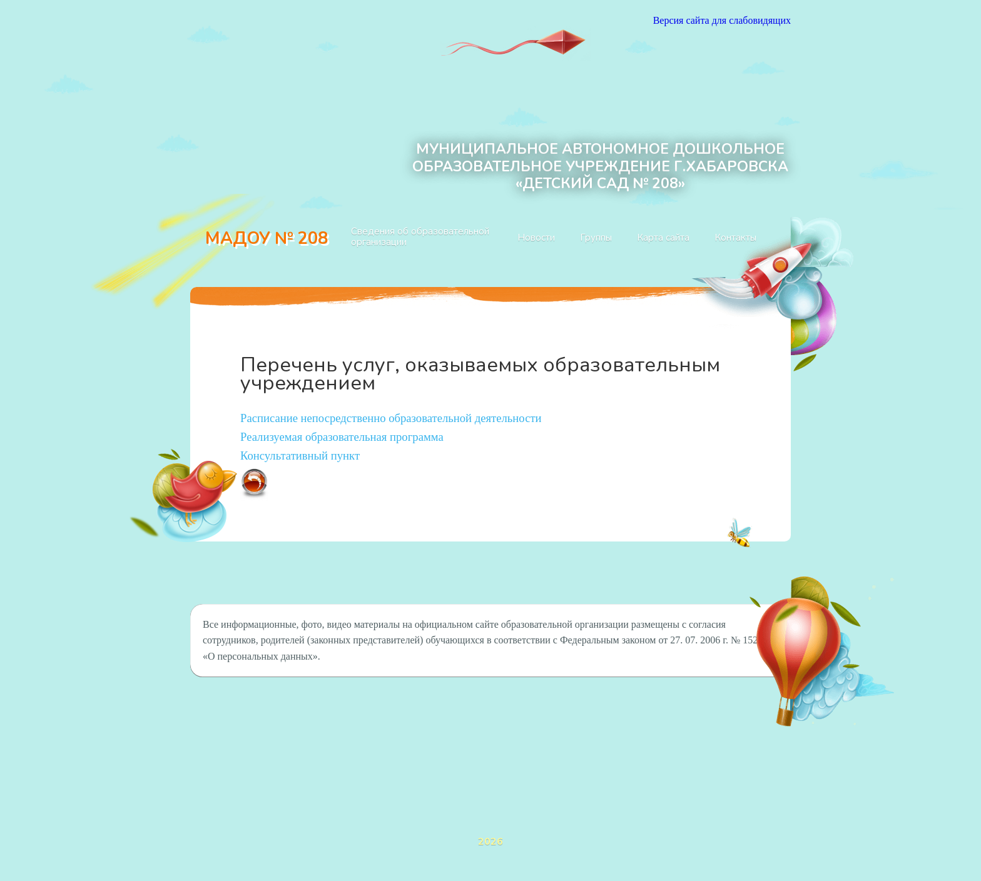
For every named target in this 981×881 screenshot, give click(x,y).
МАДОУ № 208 (266, 238)
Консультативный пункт (300, 455)
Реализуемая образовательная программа (342, 436)
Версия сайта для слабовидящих (722, 20)
